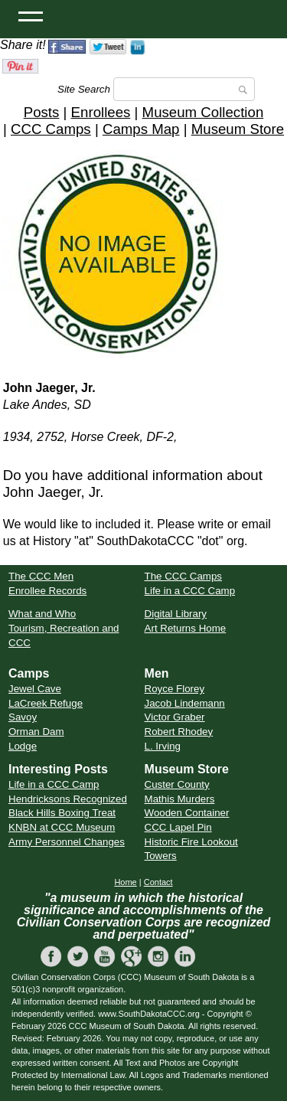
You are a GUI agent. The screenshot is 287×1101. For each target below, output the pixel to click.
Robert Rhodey (179, 731)
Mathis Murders (180, 799)
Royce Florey (175, 688)
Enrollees (101, 112)
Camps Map (141, 129)
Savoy (22, 717)
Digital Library (176, 613)
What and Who (42, 613)
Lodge (22, 746)
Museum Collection (203, 112)
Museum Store (237, 129)
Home (125, 882)
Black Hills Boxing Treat (62, 812)
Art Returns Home (186, 628)
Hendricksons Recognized (67, 799)
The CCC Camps (183, 576)
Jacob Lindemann (185, 703)
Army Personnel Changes (66, 842)
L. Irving (163, 746)
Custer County (177, 784)
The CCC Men (40, 576)
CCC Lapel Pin (178, 827)
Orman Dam (36, 731)
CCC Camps (51, 129)
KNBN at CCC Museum (61, 827)
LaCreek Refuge (45, 703)
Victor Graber (175, 717)
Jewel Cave (34, 688)
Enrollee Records (47, 590)
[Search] (184, 89)
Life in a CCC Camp (190, 590)
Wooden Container (187, 812)
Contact (158, 882)
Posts (42, 112)
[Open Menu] (30, 15)
